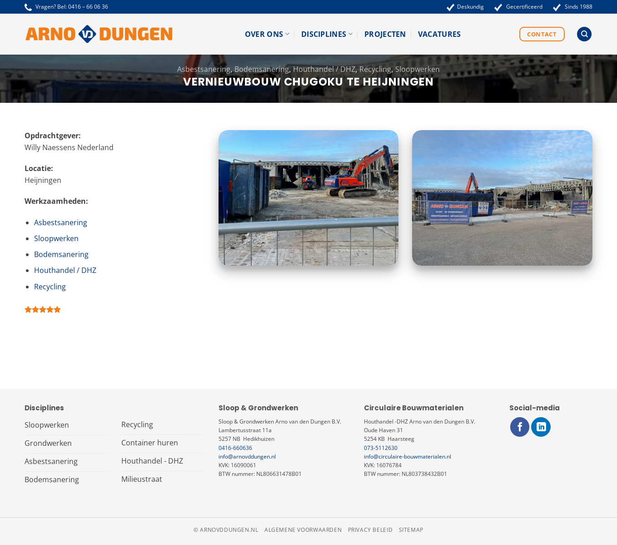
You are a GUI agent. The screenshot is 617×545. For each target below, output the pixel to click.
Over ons (267, 34)
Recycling (375, 69)
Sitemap (411, 530)
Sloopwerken (417, 69)
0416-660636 (235, 448)
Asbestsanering (203, 69)
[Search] (584, 34)
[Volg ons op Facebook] (520, 427)
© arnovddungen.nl (226, 530)
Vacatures (439, 34)
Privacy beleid (370, 530)
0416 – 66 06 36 (88, 6)
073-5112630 (381, 448)
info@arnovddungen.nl (247, 456)
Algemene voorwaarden (303, 530)
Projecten (385, 34)
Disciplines (327, 34)
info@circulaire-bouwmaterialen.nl (407, 456)
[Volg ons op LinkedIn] (541, 427)
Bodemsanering (261, 69)
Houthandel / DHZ (324, 69)
